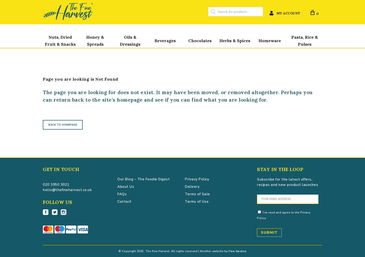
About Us (125, 186)
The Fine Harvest (56, 45)
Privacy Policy (197, 179)
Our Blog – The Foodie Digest (143, 179)
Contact (124, 201)
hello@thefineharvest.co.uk (67, 190)
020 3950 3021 (56, 184)
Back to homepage (62, 125)
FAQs (122, 194)
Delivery (192, 186)
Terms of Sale (197, 194)
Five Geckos (238, 251)
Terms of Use (197, 201)
